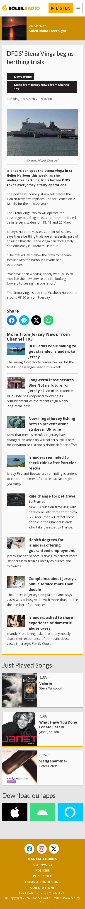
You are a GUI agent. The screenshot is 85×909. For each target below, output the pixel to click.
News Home (23, 77)
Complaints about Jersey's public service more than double (52, 584)
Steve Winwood (50, 688)
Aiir (42, 902)
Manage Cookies (42, 859)
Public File (42, 876)
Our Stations (42, 888)
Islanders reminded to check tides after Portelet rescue (52, 463)
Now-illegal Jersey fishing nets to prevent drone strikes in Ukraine (52, 424)
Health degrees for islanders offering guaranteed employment (52, 545)
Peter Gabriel (48, 766)
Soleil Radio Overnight (48, 31)
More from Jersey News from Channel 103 (42, 87)
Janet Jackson (49, 732)
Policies (42, 870)
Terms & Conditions (42, 882)
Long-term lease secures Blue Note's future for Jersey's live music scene (51, 385)
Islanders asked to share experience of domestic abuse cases (51, 623)
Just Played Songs (27, 665)
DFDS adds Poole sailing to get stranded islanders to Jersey (52, 351)
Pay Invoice (42, 864)
